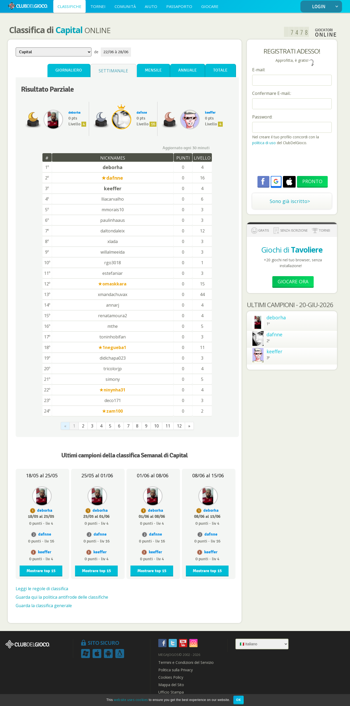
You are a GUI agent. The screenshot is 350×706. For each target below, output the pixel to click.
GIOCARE (209, 6)
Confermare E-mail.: (271, 93)
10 (156, 426)
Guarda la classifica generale (44, 605)
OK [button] (238, 700)
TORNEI (98, 6)
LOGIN (326, 7)
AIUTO (151, 6)
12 (179, 426)
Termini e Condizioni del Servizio (186, 662)
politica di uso (264, 142)
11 (167, 426)
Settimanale (113, 71)
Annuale (187, 70)
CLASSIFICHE (69, 6)
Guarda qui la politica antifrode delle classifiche (62, 597)
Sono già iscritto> (290, 201)
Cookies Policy (170, 677)
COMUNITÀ (125, 6)
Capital (68, 30)
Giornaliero (68, 70)
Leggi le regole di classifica (42, 589)
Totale (220, 70)
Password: (262, 117)
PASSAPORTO (179, 6)
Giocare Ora (293, 281)
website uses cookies (131, 700)
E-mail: (258, 70)
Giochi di (291, 250)
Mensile (153, 70)
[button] (276, 181)
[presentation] (292, 161)
